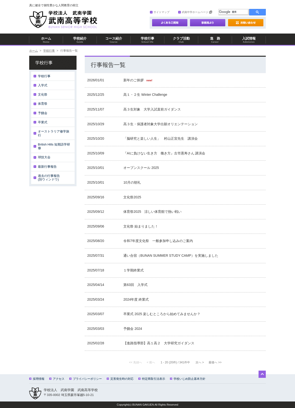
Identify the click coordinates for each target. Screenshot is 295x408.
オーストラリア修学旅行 (53, 133)
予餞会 (42, 113)
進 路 (215, 39)
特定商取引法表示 (151, 378)
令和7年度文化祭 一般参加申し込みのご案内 (158, 241)
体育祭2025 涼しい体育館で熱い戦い (152, 212)
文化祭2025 (132, 197)
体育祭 (42, 103)
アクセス (56, 378)
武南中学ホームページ (193, 12)
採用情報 (36, 378)
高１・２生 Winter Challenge (145, 95)
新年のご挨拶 (134, 80)
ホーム (46, 39)
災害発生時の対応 (120, 378)
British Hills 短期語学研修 (54, 146)
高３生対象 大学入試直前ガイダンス (152, 109)
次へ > (200, 362)
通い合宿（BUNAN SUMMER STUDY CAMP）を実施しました (170, 255)
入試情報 (249, 39)
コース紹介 (114, 39)
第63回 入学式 (135, 285)
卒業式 (42, 122)
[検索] (233, 11)
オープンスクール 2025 (141, 168)
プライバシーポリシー (85, 378)
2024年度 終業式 (136, 299)
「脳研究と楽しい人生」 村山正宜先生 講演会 (160, 138)
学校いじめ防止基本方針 (187, 378)
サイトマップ (159, 12)
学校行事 (147, 39)
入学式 (42, 85)
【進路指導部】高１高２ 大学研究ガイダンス (158, 343)
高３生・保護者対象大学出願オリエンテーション (160, 124)
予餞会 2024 (132, 329)
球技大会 (44, 157)
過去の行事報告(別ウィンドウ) (49, 177)
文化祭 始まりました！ (140, 226)
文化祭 (42, 94)
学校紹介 (80, 39)
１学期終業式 (133, 270)
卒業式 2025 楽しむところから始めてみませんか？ (161, 314)
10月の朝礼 (132, 182)
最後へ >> (215, 362)
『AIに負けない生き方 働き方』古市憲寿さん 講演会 (164, 153)
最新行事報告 (47, 166)
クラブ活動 (181, 39)
